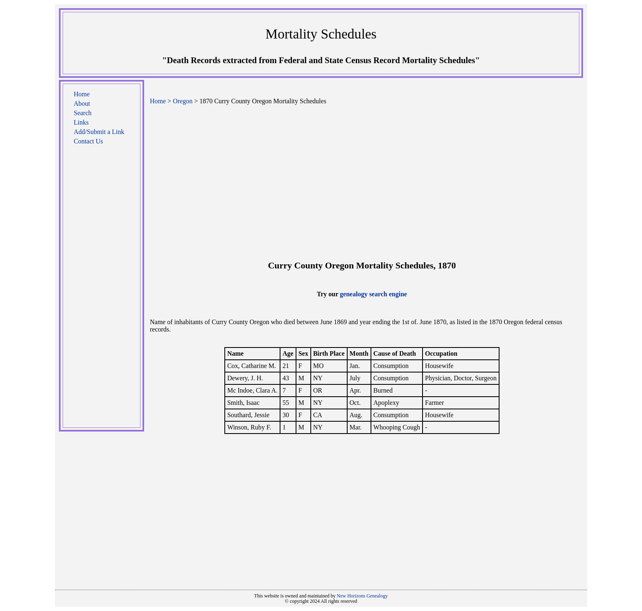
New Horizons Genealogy (362, 596)
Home (82, 94)
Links (81, 122)
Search (83, 112)
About (82, 103)
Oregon (182, 101)
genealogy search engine (373, 294)
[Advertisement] (101, 290)
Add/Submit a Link (99, 131)
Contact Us (88, 141)
